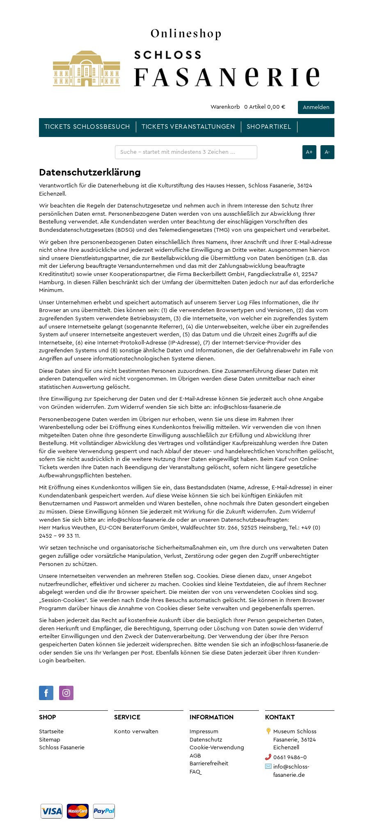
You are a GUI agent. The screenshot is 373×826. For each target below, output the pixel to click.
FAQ (195, 772)
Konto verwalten (136, 732)
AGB (195, 756)
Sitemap (49, 740)
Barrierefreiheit (209, 764)
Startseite (51, 732)
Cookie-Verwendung (217, 748)
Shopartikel (269, 126)
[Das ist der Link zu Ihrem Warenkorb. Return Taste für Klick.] (248, 107)
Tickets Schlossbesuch (87, 126)
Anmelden (316, 107)
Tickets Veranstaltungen (188, 126)
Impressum (204, 732)
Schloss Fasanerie (62, 748)
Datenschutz (206, 740)
